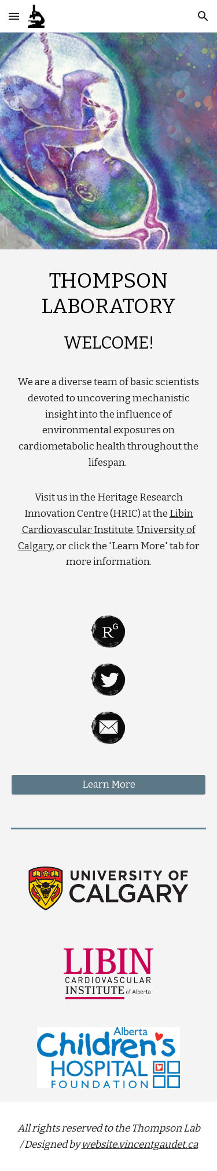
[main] (109, 424)
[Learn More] (109, 785)
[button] (14, 16)
